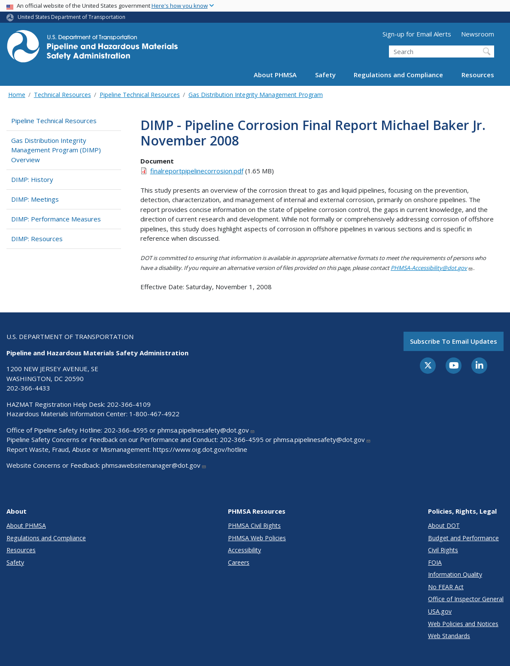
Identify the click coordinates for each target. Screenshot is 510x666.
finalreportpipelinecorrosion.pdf (196, 170)
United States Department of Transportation (71, 17)
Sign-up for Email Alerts (416, 34)
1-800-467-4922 (154, 413)
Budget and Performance (463, 538)
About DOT (444, 525)
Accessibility (244, 550)
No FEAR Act (446, 587)
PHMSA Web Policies (257, 538)
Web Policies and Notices (463, 624)
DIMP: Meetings (35, 199)
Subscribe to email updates (453, 341)
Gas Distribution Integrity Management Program (255, 95)
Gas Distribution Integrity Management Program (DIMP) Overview (56, 150)
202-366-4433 (28, 388)
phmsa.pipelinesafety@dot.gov (206, 430)
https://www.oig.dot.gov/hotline (200, 449)
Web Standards (449, 636)
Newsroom (477, 34)
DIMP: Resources (37, 238)
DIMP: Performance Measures (56, 219)
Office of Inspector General (466, 599)
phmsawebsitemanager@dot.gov (154, 465)
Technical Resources (62, 95)
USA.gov (440, 611)
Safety (325, 74)
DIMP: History (32, 179)
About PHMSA (275, 74)
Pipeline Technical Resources (140, 95)
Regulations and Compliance (398, 74)
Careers (238, 562)
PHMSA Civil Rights (254, 525)
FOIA (435, 562)
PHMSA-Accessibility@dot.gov (432, 268)
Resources (477, 74)
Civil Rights (443, 550)
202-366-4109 (129, 404)
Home (16, 95)
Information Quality (455, 574)
